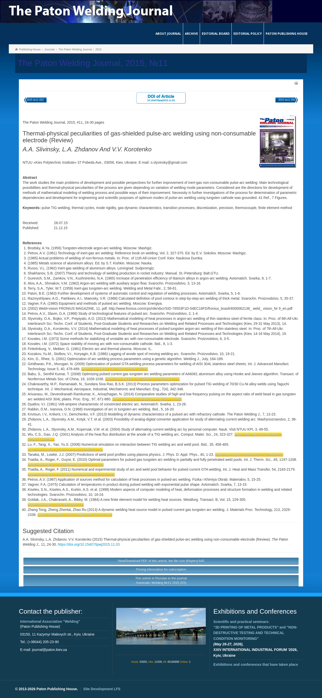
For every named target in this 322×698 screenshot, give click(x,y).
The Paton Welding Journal (75, 49)
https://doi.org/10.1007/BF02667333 (56, 505)
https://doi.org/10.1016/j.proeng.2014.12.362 (147, 399)
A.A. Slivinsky (33, 539)
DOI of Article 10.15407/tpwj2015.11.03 (161, 97)
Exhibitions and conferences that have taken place (255, 664)
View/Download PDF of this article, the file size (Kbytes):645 (160, 561)
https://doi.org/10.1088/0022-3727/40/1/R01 (249, 454)
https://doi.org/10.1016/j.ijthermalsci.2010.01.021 (66, 465)
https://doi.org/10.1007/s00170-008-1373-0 (114, 369)
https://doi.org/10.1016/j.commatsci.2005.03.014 (65, 449)
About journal (168, 33)
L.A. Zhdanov (56, 539)
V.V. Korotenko (80, 539)
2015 (98, 49)
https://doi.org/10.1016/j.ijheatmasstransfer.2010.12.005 (71, 474)
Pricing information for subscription (161, 569)
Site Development (101, 689)
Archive (191, 33)
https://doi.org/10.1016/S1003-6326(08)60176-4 (142, 379)
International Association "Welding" (50, 621)
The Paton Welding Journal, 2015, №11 (93, 63)
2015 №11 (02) (35, 99)
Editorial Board (216, 33)
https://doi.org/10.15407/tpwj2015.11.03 (89, 544)
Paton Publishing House (287, 33)
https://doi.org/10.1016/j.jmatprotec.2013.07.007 (74, 515)
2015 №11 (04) (286, 99)
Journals (49, 49)
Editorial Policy (247, 33)
